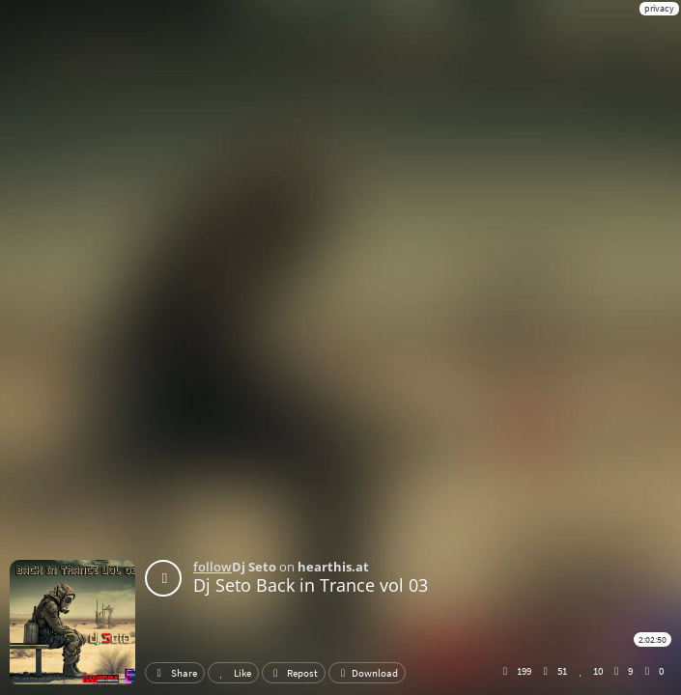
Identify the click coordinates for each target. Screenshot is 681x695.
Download (367, 673)
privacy (659, 8)
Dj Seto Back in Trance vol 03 (310, 585)
